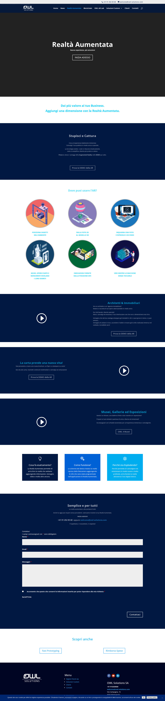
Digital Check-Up (72, 679)
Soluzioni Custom (113, 8)
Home (55, 8)
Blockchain (88, 8)
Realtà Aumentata (74, 8)
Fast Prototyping (50, 650)
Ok (144, 697)
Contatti (135, 8)
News (62, 8)
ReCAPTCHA (26, 597)
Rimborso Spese (114, 650)
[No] (162, 698)
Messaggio (27, 562)
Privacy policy (152, 697)
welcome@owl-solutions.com (118, 689)
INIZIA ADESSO (82, 57)
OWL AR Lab (99, 8)
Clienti (127, 8)
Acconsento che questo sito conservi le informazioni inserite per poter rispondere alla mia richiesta (66, 591)
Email (25, 549)
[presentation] (39, 603)
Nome (25, 537)
